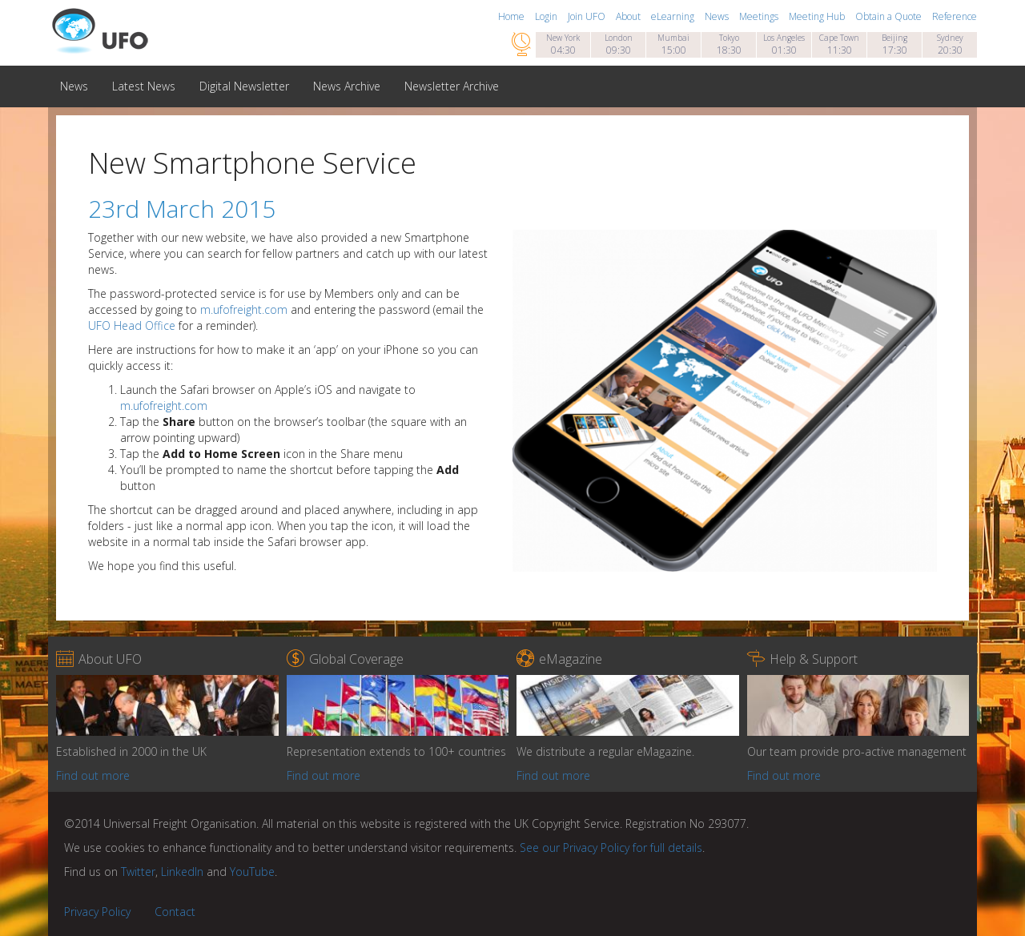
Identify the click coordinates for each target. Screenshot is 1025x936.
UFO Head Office (131, 325)
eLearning (674, 16)
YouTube (252, 871)
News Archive (346, 86)
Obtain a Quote (889, 16)
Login (547, 16)
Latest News (143, 86)
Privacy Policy (97, 911)
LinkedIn (182, 871)
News (718, 16)
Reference (954, 16)
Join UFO (588, 16)
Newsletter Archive (451, 86)
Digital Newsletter (244, 86)
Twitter (138, 871)
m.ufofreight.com (243, 309)
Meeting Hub (818, 16)
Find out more (93, 775)
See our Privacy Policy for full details (611, 847)
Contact (175, 911)
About (629, 16)
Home (512, 16)
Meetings (760, 16)
